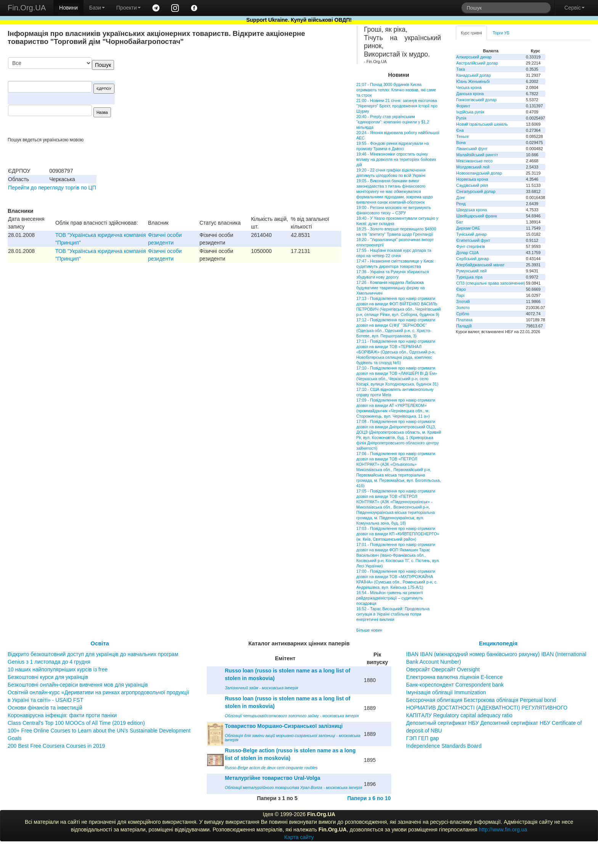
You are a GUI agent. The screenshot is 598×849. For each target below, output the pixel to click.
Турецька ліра (469, 277)
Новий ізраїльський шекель (482, 124)
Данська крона (470, 93)
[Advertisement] (284, 97)
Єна (459, 130)
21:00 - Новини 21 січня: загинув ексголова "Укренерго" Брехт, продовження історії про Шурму (396, 105)
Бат (459, 222)
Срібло (462, 313)
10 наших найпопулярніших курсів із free (58, 669)
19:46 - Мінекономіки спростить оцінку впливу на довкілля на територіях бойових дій (396, 159)
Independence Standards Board (444, 746)
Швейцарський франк (476, 216)
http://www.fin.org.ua (503, 829)
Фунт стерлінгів (470, 246)
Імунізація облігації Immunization (446, 692)
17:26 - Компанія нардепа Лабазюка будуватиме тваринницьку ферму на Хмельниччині (390, 287)
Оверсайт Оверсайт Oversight (443, 669)
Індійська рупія (470, 112)
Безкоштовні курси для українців (48, 677)
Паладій (463, 326)
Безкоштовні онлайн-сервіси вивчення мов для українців (78, 685)
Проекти (128, 8)
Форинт (463, 106)
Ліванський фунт (471, 148)
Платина (464, 320)
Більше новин (369, 630)
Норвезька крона (472, 179)
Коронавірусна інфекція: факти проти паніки (62, 715)
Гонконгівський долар (476, 99)
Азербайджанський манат (480, 264)
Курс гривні (471, 33)
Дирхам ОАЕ (468, 228)
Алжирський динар (474, 57)
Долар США (467, 252)
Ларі (460, 295)
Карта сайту (299, 837)
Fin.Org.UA (27, 7)
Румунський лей (471, 271)
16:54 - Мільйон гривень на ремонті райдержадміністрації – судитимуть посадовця (389, 598)
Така (460, 69)
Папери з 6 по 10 (369, 798)
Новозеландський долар (479, 173)
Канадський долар (473, 75)
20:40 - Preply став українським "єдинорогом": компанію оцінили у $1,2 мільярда (392, 122)
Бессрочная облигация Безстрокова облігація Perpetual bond (481, 700)
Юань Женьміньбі (473, 81)
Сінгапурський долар (475, 191)
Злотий (462, 301)
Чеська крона (468, 87)
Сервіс (574, 8)
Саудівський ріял (472, 185)
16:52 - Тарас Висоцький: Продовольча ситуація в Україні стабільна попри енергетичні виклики (392, 614)
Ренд (461, 203)
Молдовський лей (472, 167)
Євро (461, 289)
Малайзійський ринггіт (477, 154)
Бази (97, 8)
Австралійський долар (477, 63)
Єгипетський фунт (473, 240)
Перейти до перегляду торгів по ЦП (52, 188)
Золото (462, 307)
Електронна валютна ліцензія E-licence (454, 677)
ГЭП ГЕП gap (422, 738)
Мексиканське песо (474, 161)
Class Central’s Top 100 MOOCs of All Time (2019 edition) (76, 723)
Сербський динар (472, 258)
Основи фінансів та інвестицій (45, 708)
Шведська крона (471, 209)
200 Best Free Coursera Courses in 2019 (56, 746)
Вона (461, 142)
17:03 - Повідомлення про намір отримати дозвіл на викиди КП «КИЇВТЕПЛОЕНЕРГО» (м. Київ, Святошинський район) (397, 533)
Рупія (461, 118)
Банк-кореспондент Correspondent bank (455, 685)
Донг (460, 197)
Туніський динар (471, 234)
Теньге (462, 136)
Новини (68, 8)
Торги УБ (501, 33)
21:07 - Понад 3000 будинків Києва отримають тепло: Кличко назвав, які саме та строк (396, 89)
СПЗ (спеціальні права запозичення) (490, 283)
